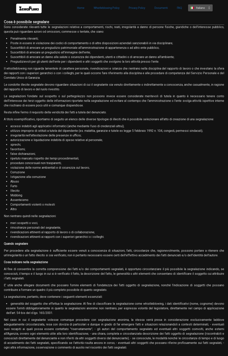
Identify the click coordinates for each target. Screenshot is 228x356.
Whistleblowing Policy (107, 7)
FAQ (179, 7)
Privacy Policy (137, 7)
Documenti (161, 7)
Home (80, 7)
